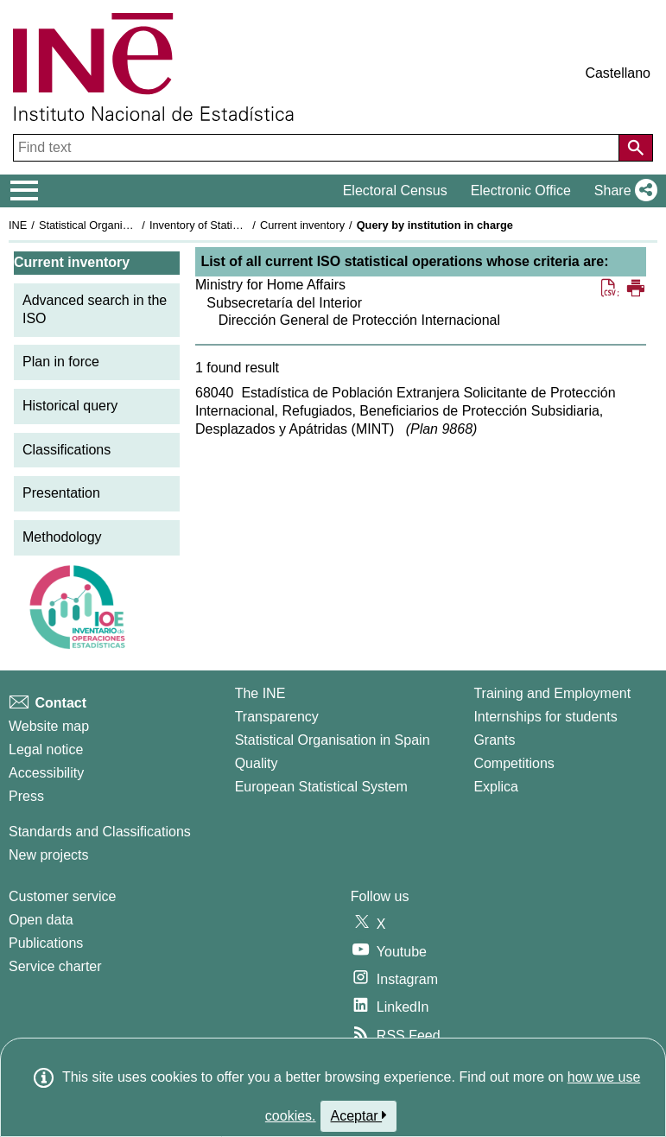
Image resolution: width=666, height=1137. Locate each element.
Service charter (55, 966)
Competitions (513, 763)
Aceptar (359, 1115)
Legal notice (46, 749)
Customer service (62, 896)
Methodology (62, 537)
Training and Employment (552, 693)
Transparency (277, 716)
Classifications (66, 449)
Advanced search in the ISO (94, 309)
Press (26, 796)
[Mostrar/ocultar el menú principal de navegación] (25, 190)
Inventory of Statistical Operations (231, 225)
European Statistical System (321, 786)
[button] (622, 190)
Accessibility (46, 772)
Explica (495, 786)
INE (18, 225)
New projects (48, 855)
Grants (494, 740)
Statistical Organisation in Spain (117, 225)
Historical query (69, 405)
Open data (41, 919)
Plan (441, 429)
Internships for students (545, 716)
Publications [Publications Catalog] (46, 943)
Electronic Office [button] (521, 190)
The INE (260, 693)
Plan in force (60, 361)
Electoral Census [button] (395, 190)
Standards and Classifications (100, 831)
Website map (49, 726)
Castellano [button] (617, 73)
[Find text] (318, 148)
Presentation (61, 493)
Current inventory (302, 225)
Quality (256, 763)
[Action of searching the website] (635, 148)
